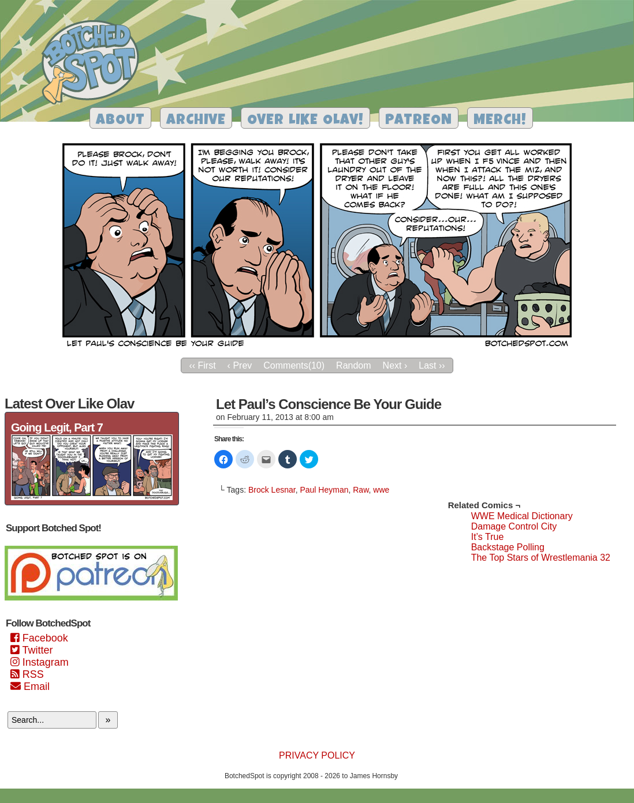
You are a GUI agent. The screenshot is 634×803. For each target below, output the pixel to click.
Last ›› (432, 365)
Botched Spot (94, 64)
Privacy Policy (317, 755)
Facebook (39, 638)
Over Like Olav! (305, 121)
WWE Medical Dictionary (522, 516)
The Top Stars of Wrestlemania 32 (540, 557)
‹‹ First (202, 365)
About (120, 121)
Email (30, 686)
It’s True (487, 537)
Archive (196, 121)
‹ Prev (240, 365)
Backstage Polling (508, 547)
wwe (381, 489)
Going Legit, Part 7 (57, 427)
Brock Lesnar (272, 489)
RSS (27, 674)
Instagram (39, 662)
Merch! (500, 121)
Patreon (418, 121)
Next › (395, 365)
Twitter (31, 650)
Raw (360, 489)
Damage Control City (514, 526)
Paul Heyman (324, 489)
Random (353, 365)
